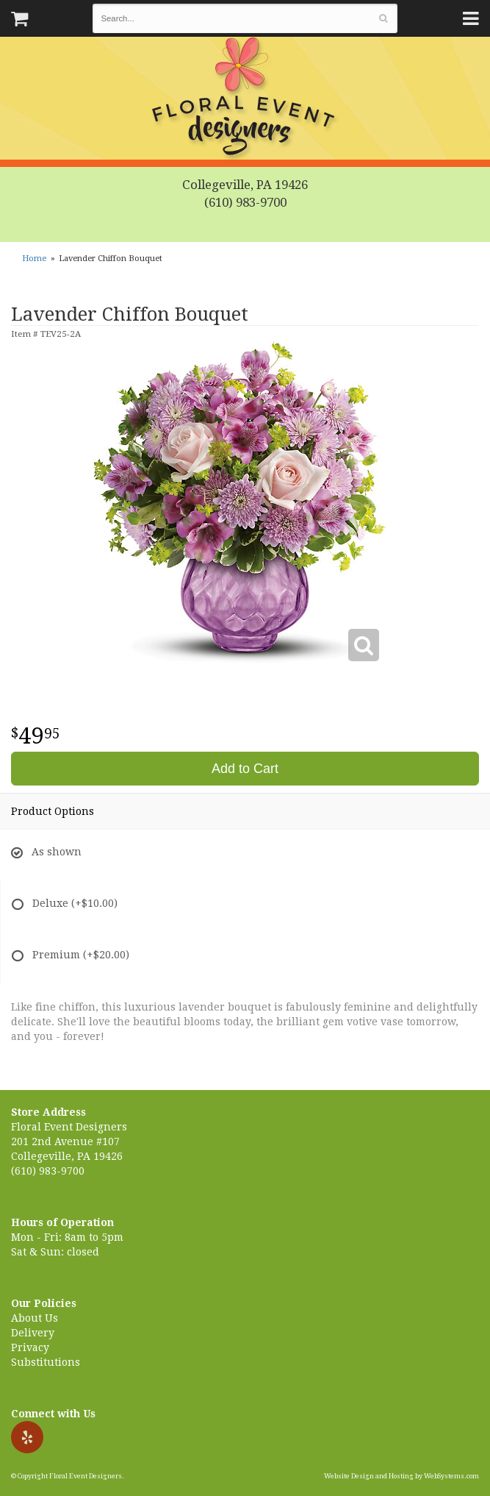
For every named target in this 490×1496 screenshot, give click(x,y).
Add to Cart (245, 768)
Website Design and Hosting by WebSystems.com (401, 1476)
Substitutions (45, 1362)
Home (34, 258)
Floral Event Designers (245, 99)
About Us (34, 1318)
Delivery (32, 1333)
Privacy (30, 1347)
